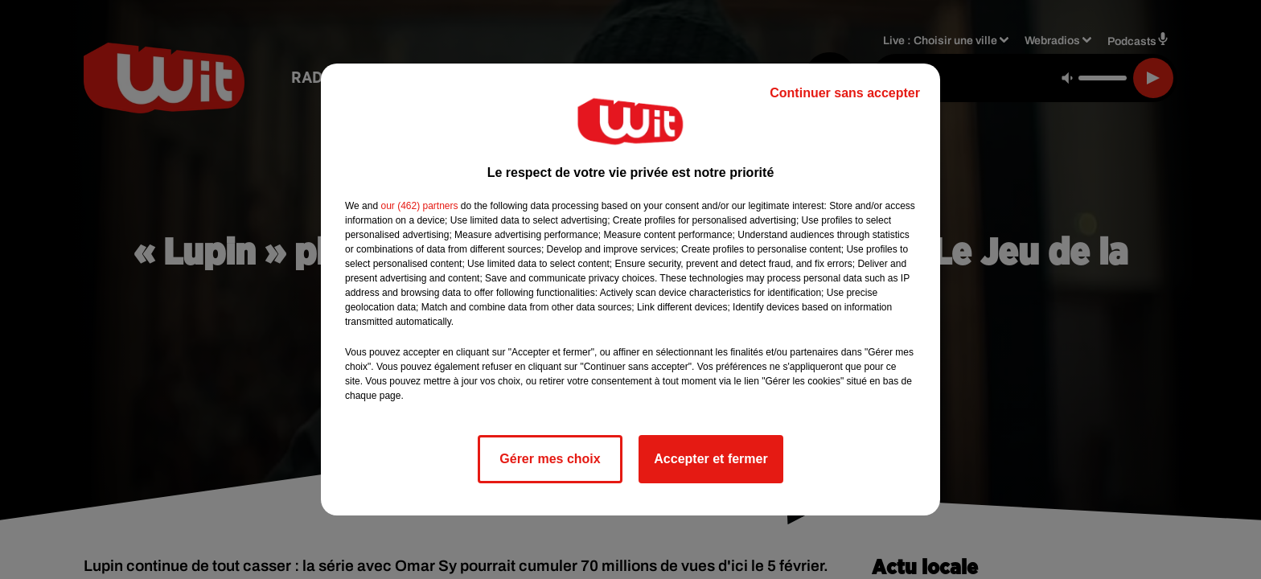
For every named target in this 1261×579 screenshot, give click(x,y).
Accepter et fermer (710, 459)
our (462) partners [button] (419, 205)
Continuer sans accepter (845, 93)
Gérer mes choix (549, 459)
